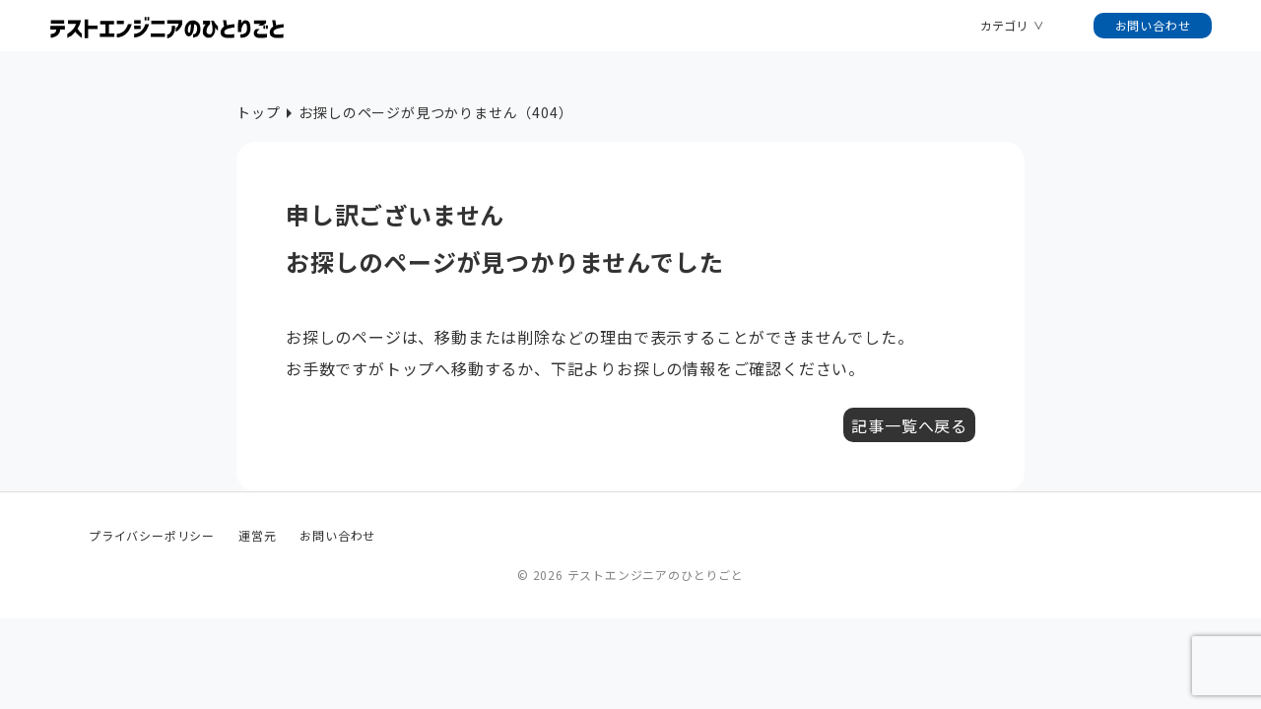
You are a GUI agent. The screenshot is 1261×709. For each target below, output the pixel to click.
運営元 (257, 535)
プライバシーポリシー (152, 535)
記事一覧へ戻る (909, 425)
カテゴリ (1004, 25)
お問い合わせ (1153, 25)
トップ (258, 112)
